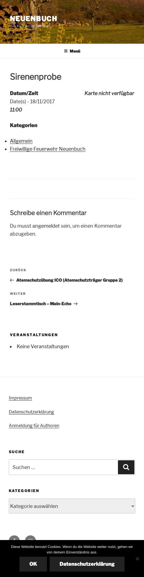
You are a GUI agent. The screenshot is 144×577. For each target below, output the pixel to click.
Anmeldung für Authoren (34, 425)
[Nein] (137, 558)
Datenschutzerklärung (31, 412)
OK (33, 564)
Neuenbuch (33, 19)
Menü (72, 51)
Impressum (20, 398)
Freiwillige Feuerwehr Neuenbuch (48, 149)
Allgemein (21, 141)
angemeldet (46, 226)
